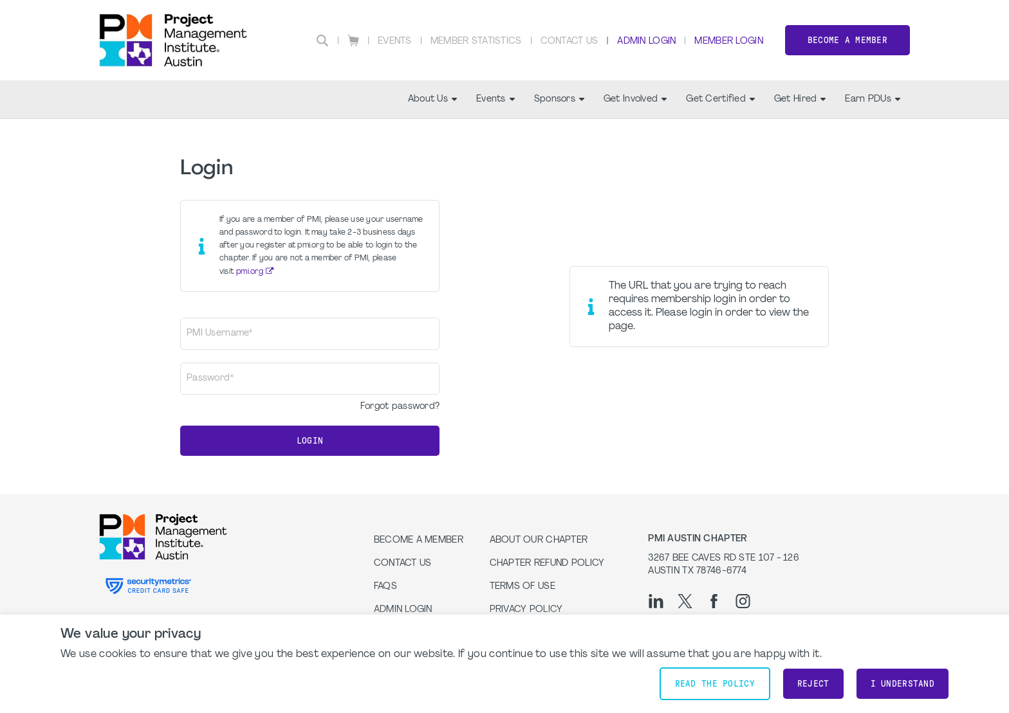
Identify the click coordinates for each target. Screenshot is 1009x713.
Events (395, 41)
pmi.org (249, 272)
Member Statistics (476, 41)
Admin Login (646, 41)
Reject (813, 684)
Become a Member (847, 40)
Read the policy (715, 684)
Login (310, 441)
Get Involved (635, 99)
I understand (902, 684)
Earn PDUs (872, 99)
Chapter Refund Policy (547, 563)
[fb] (714, 601)
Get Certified (720, 99)
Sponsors (559, 99)
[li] (656, 601)
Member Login (728, 41)
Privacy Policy (526, 610)
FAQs (385, 586)
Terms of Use (522, 586)
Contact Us (569, 41)
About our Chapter (539, 540)
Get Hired (800, 99)
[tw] (685, 601)
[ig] (743, 601)
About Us (432, 99)
